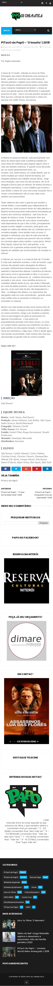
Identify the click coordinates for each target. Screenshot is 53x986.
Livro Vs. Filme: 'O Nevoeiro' (31, 920)
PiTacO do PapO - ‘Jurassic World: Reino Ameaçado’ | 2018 (33, 950)
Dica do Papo (35, 877)
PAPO (28, 907)
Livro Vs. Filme (10, 892)
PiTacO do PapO (11, 872)
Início (6, 30)
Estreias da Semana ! (13, 887)
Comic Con (27, 897)
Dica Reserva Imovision (14, 902)
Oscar (34, 887)
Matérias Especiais (12, 882)
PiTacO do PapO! (14, 50)
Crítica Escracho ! (32, 892)
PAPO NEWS (9, 897)
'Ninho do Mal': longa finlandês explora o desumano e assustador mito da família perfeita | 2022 (33, 938)
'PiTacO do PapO (11, 907)
